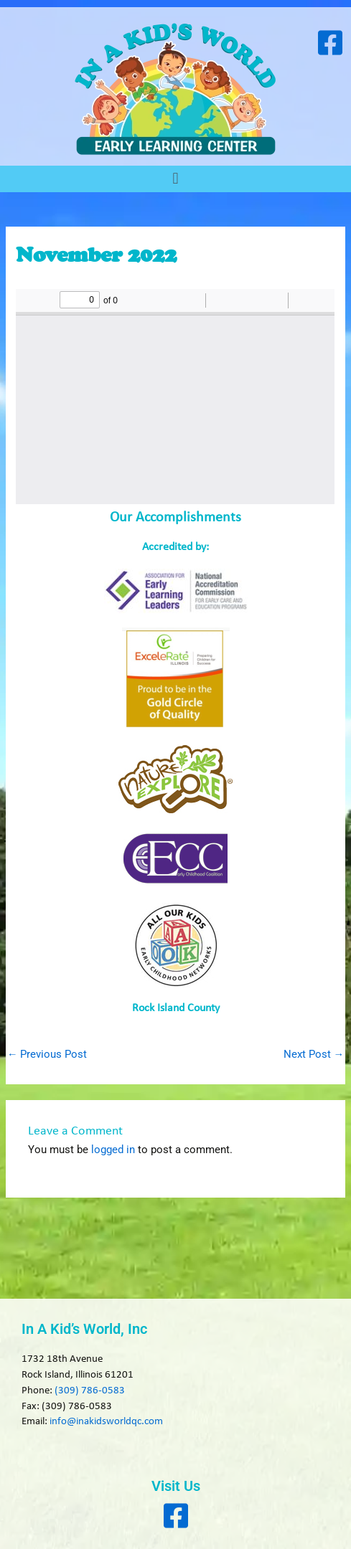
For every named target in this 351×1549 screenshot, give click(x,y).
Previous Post (47, 1054)
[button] (175, 179)
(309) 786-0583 (90, 1390)
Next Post (314, 1054)
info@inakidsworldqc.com (106, 1421)
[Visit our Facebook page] (330, 43)
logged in (113, 1149)
